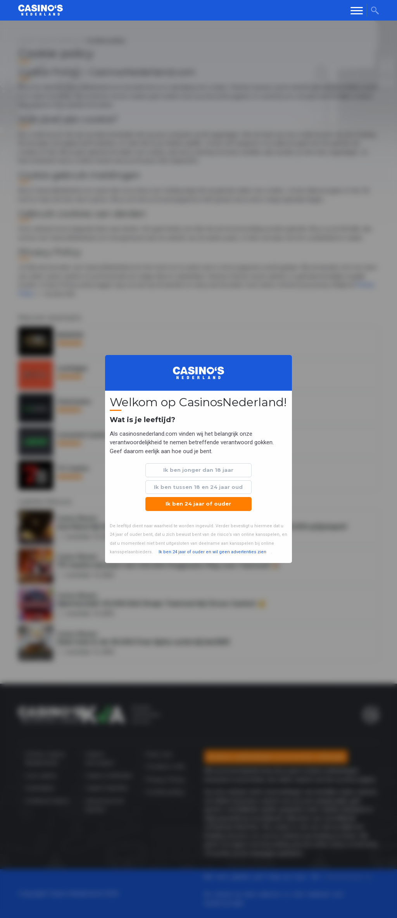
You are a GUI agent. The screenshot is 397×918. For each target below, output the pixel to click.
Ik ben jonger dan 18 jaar (198, 470)
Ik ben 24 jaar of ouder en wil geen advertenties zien (212, 551)
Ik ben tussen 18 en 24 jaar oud (198, 487)
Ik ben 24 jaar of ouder (198, 504)
